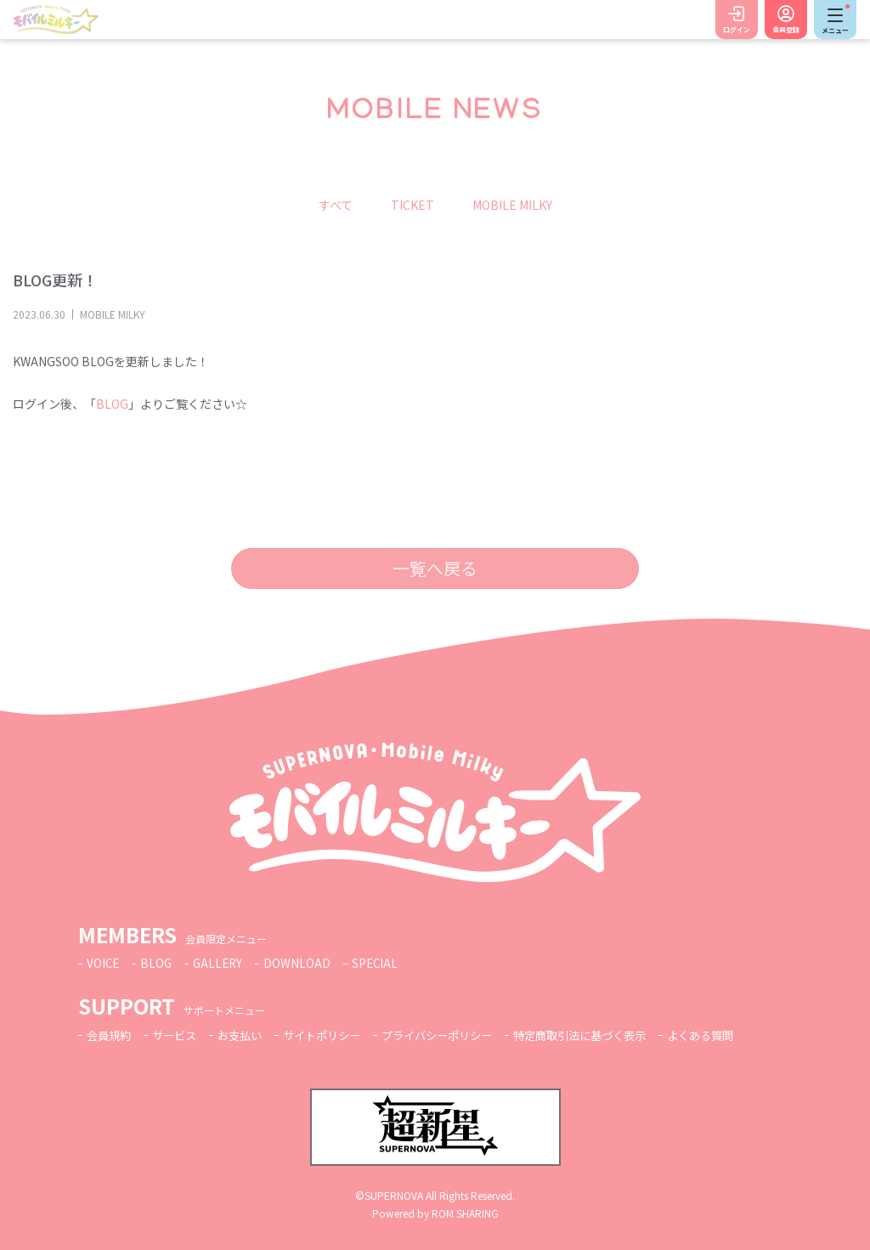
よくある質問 (737, 1035)
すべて (336, 204)
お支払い (248, 1035)
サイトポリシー (334, 1035)
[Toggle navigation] (835, 19)
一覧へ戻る (435, 568)
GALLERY (221, 962)
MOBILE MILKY (512, 204)
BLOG (112, 403)
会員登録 (785, 29)
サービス (179, 1035)
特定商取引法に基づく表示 (609, 1035)
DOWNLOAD (302, 962)
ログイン (736, 29)
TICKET (412, 204)
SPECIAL (380, 962)
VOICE (104, 962)
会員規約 (110, 1035)
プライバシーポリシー (457, 1035)
